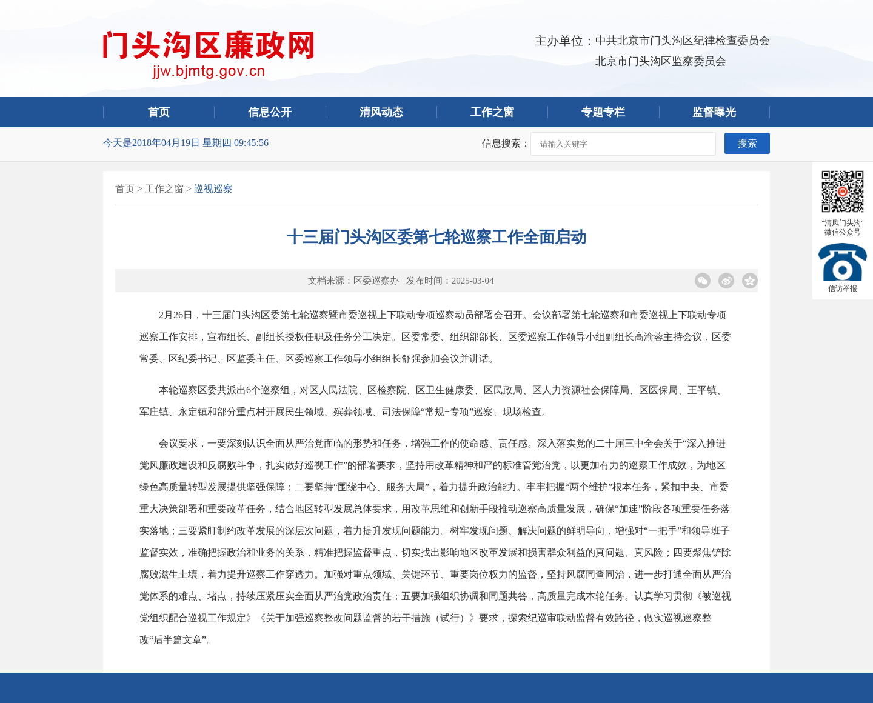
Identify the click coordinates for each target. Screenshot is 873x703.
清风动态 (381, 112)
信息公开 (270, 112)
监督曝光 (714, 112)
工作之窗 (492, 112)
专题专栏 (603, 112)
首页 (159, 112)
